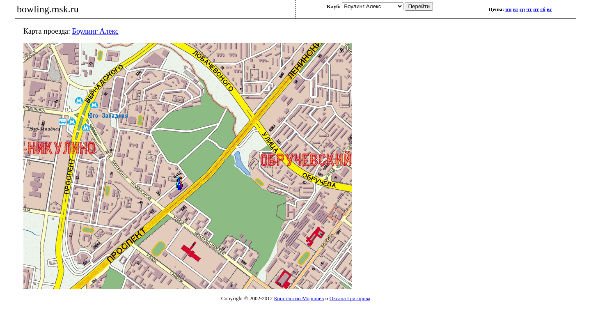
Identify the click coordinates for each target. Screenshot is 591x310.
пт (536, 9)
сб (542, 9)
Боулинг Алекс (95, 31)
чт (529, 9)
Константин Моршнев (299, 298)
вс (549, 9)
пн (508, 9)
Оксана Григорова (350, 298)
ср (522, 9)
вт (515, 9)
